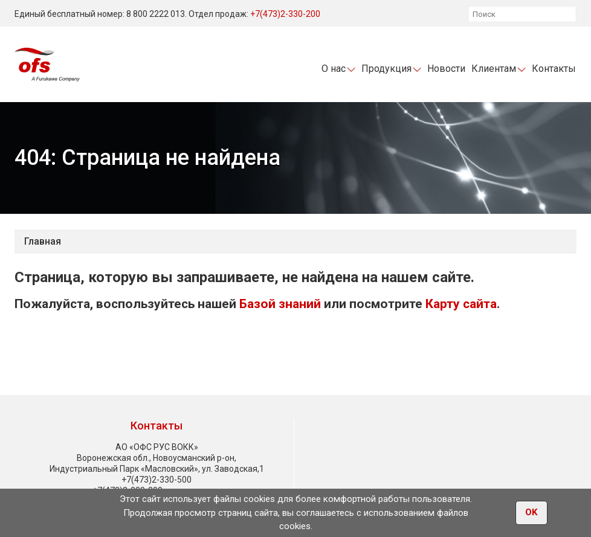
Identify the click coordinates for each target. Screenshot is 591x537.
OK (531, 513)
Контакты (554, 68)
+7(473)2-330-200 (285, 14)
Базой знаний (280, 304)
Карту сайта (461, 304)
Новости (446, 68)
